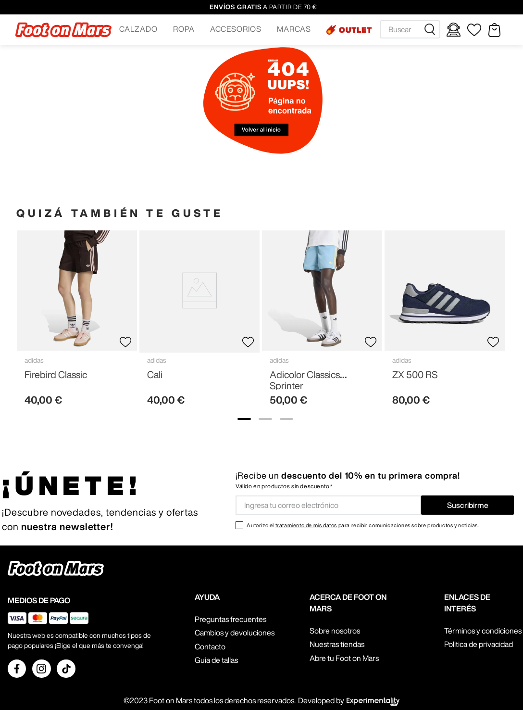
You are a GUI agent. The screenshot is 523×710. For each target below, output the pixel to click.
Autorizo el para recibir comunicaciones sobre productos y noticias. (363, 525)
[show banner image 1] (244, 419)
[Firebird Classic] (77, 322)
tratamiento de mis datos (306, 525)
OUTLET (355, 30)
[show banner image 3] (286, 419)
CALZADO (138, 29)
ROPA (184, 29)
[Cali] (199, 322)
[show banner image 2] (265, 419)
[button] (138, 29)
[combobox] (410, 29)
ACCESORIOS (236, 29)
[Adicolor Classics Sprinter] (322, 322)
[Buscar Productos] (431, 29)
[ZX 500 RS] (445, 322)
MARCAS (294, 29)
